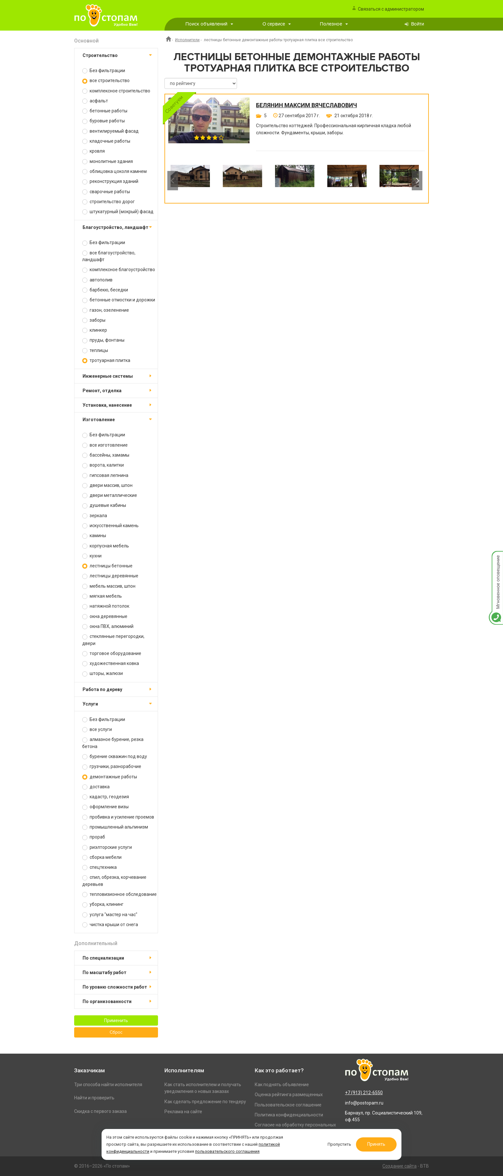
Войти (417, 24)
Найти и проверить (94, 1097)
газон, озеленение (105, 310)
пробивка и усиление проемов (118, 817)
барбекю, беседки (105, 290)
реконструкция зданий (110, 181)
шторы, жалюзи (102, 673)
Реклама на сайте (183, 1111)
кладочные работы (106, 141)
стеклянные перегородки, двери (113, 640)
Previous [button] (172, 180)
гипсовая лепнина (105, 475)
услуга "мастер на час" (109, 914)
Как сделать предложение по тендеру (205, 1101)
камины (94, 535)
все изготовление (105, 445)
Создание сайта (399, 1166)
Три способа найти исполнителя (108, 1084)
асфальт (95, 101)
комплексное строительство (116, 91)
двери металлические (109, 495)
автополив (97, 280)
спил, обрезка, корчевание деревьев (114, 881)
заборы (93, 320)
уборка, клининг (102, 904)
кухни (92, 556)
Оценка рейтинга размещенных (289, 1094)
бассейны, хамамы (105, 455)
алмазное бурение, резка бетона (112, 743)
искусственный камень (110, 525)
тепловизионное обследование (119, 894)
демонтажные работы (109, 777)
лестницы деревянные (110, 576)
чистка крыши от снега (110, 924)
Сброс (116, 1032)
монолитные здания (107, 161)
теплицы (95, 350)
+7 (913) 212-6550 (364, 1092)
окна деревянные (104, 616)
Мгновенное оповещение (496, 558)
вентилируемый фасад (110, 131)
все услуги (97, 729)
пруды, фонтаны (103, 340)
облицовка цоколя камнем (114, 171)
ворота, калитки (103, 465)
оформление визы (105, 807)
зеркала (94, 515)
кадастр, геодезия (105, 797)
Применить (116, 1020)
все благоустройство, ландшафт (108, 256)
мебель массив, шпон (108, 586)
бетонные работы (104, 111)
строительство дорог (108, 201)
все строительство (106, 80)
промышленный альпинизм (115, 827)
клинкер (94, 330)
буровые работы (103, 121)
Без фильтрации (103, 70)
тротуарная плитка (106, 360)
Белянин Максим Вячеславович (306, 105)
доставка (96, 787)
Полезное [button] (334, 24)
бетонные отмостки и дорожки (118, 300)
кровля (93, 151)
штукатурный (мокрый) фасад (117, 211)
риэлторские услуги (107, 847)
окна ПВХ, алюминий (107, 626)
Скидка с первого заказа (100, 1111)
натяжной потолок (105, 606)
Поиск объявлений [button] (209, 24)
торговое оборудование (111, 653)
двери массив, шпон (107, 485)
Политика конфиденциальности (289, 1114)
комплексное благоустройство (118, 269)
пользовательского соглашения (227, 1151)
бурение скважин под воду (114, 756)
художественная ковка (110, 663)
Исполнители (187, 40)
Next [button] (417, 180)
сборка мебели (102, 857)
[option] (190, 180)
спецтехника (99, 867)
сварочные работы (106, 191)
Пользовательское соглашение (288, 1104)
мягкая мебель (102, 596)
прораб (93, 837)
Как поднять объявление (282, 1084)
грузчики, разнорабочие (111, 766)
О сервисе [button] (276, 24)
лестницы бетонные (107, 566)
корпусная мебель (105, 546)
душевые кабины (104, 505)
